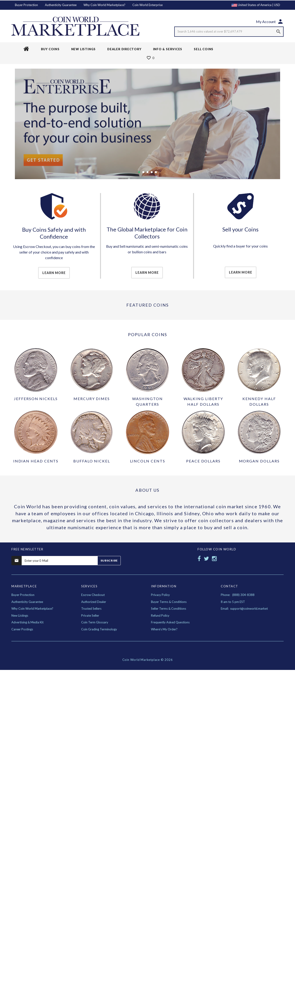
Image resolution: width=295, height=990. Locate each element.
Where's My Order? (164, 629)
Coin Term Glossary (94, 622)
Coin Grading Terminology (99, 629)
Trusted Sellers (91, 608)
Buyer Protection (26, 5)
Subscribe (109, 560)
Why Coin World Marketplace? (104, 5)
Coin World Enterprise (147, 5)
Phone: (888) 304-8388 (238, 595)
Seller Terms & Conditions (168, 608)
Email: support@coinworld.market (244, 608)
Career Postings (22, 629)
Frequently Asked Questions (170, 622)
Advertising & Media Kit (27, 622)
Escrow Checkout (93, 595)
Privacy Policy (160, 595)
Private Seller (90, 615)
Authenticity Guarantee (61, 5)
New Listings (19, 615)
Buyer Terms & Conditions (169, 602)
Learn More (53, 273)
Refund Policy (160, 615)
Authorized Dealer (93, 602)
